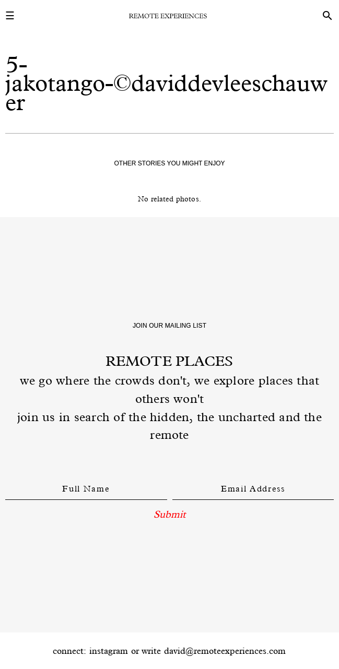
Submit (169, 514)
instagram (108, 651)
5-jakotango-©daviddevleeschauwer (166, 83)
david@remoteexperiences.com (225, 651)
